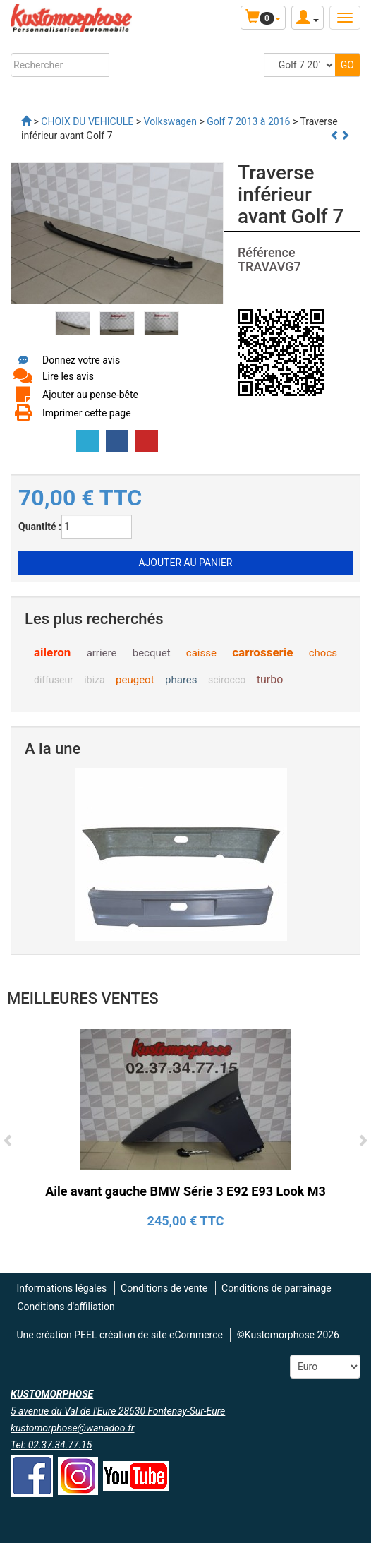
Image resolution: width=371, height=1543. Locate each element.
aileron (52, 652)
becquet (152, 653)
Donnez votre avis (81, 360)
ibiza (94, 679)
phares (181, 679)
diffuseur (53, 679)
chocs (323, 653)
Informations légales (61, 1288)
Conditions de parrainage (276, 1288)
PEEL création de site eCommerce (148, 1334)
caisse (201, 653)
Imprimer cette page (86, 413)
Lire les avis (68, 376)
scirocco (226, 679)
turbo (270, 679)
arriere (102, 653)
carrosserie (262, 652)
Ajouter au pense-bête (90, 394)
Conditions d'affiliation (65, 1306)
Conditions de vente (164, 1288)
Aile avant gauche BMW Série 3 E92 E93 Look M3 (185, 1191)
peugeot (135, 679)
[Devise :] (325, 1367)
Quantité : (39, 526)
